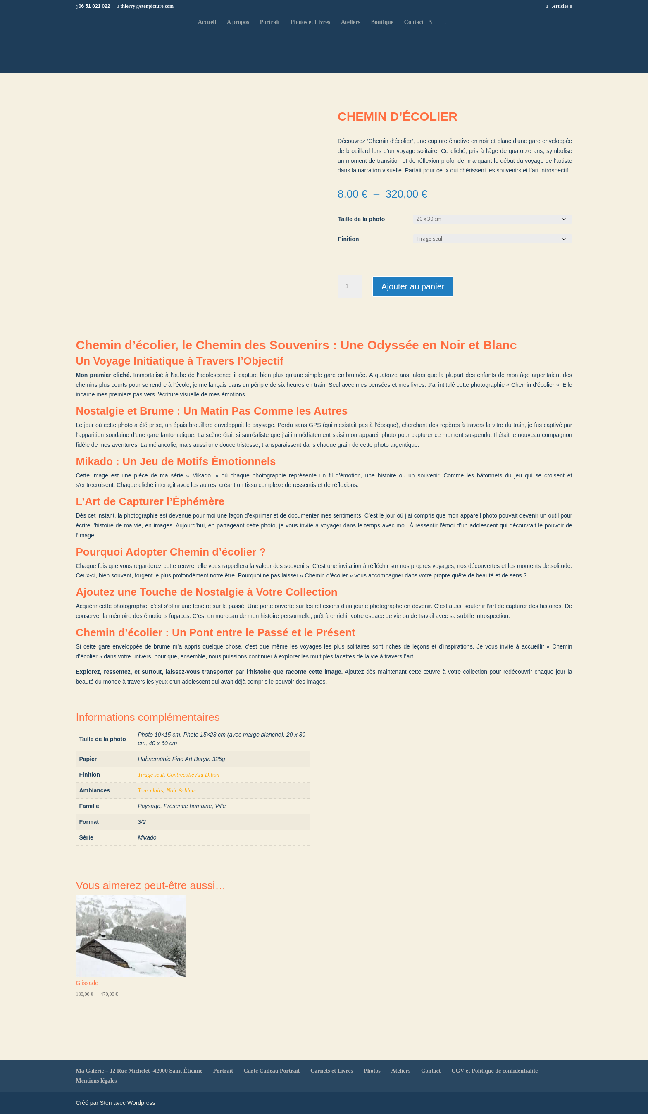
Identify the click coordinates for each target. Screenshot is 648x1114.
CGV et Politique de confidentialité (494, 1071)
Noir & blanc (182, 790)
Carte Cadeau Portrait (272, 1071)
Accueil (207, 22)
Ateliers (350, 22)
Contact (414, 22)
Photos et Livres (310, 22)
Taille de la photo (361, 219)
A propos (238, 22)
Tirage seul (151, 775)
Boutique (382, 22)
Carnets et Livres (331, 1071)
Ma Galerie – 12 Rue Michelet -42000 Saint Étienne (139, 1071)
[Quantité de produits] (350, 286)
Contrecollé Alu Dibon (193, 775)
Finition (348, 239)
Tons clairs (150, 790)
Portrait (270, 22)
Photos (372, 1071)
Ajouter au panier (412, 286)
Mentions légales (96, 1081)
